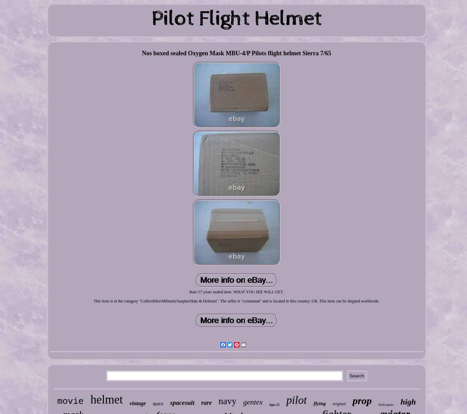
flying (319, 403)
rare (206, 402)
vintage (138, 403)
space (158, 403)
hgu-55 (274, 405)
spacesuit (182, 402)
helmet (106, 399)
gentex (253, 402)
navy (227, 401)
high (408, 401)
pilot (296, 400)
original (339, 403)
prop (362, 400)
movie (70, 401)
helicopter (386, 404)
